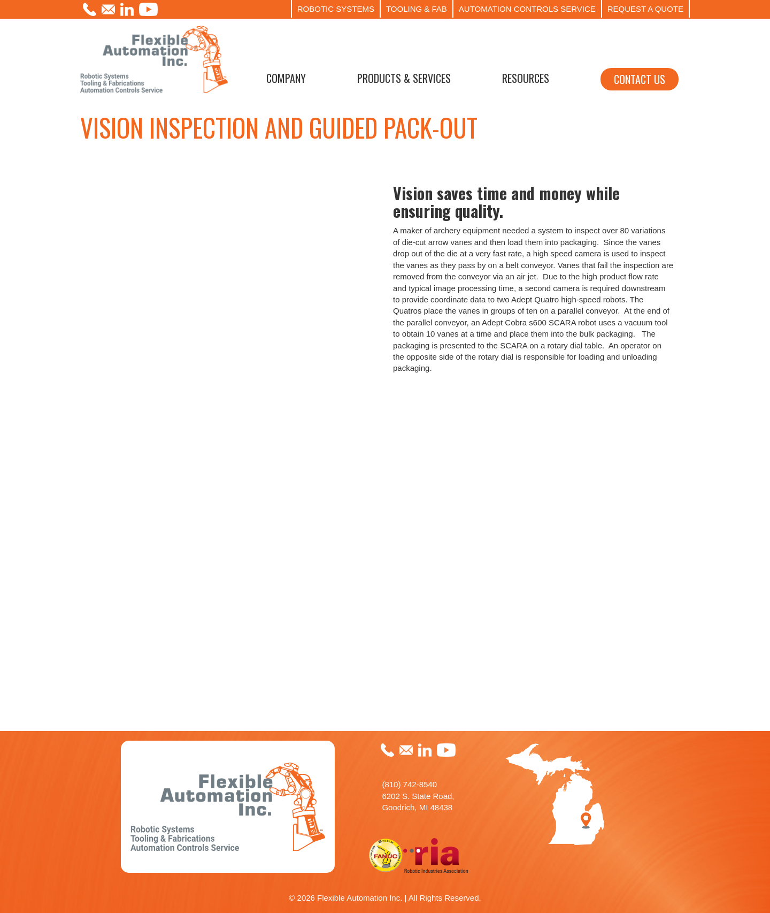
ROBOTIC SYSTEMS (335, 8)
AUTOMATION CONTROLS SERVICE (527, 8)
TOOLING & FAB (416, 8)
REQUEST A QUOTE (645, 8)
